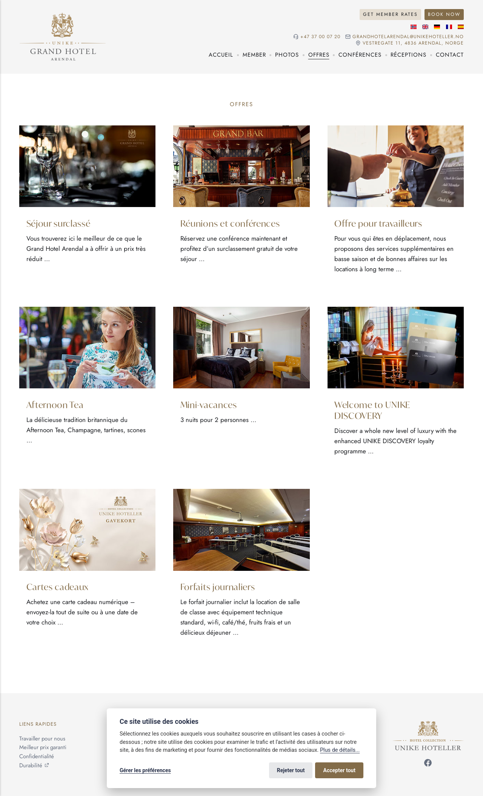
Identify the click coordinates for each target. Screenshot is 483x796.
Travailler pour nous (42, 738)
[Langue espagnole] (461, 27)
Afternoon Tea (55, 404)
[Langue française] (449, 27)
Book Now (444, 14)
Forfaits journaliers (217, 586)
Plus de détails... (340, 750)
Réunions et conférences (230, 222)
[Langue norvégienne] (414, 27)
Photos (287, 55)
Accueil (221, 55)
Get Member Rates (390, 14)
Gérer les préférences (145, 770)
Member (254, 55)
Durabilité (30, 765)
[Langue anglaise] (425, 27)
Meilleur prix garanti (42, 747)
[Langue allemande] (437, 27)
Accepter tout (339, 770)
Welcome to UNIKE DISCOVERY (372, 410)
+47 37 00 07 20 (320, 37)
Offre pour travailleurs (378, 222)
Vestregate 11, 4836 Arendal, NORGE (413, 43)
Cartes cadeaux (57, 586)
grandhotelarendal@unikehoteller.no (408, 37)
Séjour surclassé (58, 222)
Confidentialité (36, 756)
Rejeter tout (291, 770)
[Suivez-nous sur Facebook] (428, 764)
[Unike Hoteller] (428, 725)
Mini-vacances (208, 404)
